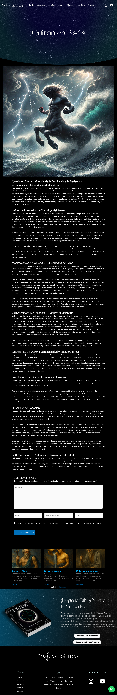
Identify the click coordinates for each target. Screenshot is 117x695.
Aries (45, 678)
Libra (60, 681)
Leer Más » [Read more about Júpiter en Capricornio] (79, 584)
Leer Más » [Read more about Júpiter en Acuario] (47, 584)
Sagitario (47, 685)
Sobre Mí (41, 5)
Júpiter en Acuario (52, 571)
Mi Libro (51, 5)
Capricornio (59, 685)
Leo (46, 681)
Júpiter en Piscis (19, 571)
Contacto (91, 5)
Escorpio (68, 681)
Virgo (52, 681)
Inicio (31, 5)
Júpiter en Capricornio (86, 571)
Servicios (81, 5)
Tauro (52, 678)
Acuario (70, 685)
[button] (111, 689)
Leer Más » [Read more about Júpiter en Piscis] (15, 584)
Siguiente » (63, 587)
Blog (61, 5)
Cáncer (70, 678)
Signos (71, 5)
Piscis (58, 688)
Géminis (61, 678)
